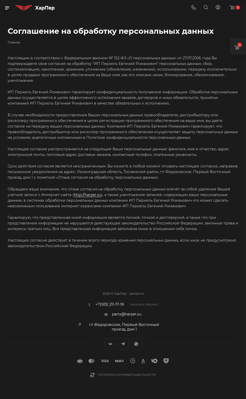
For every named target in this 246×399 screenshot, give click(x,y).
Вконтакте (110, 343)
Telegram (123, 343)
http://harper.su (87, 194)
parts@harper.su (126, 314)
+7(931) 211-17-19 (109, 304)
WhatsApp (136, 343)
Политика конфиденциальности (127, 375)
